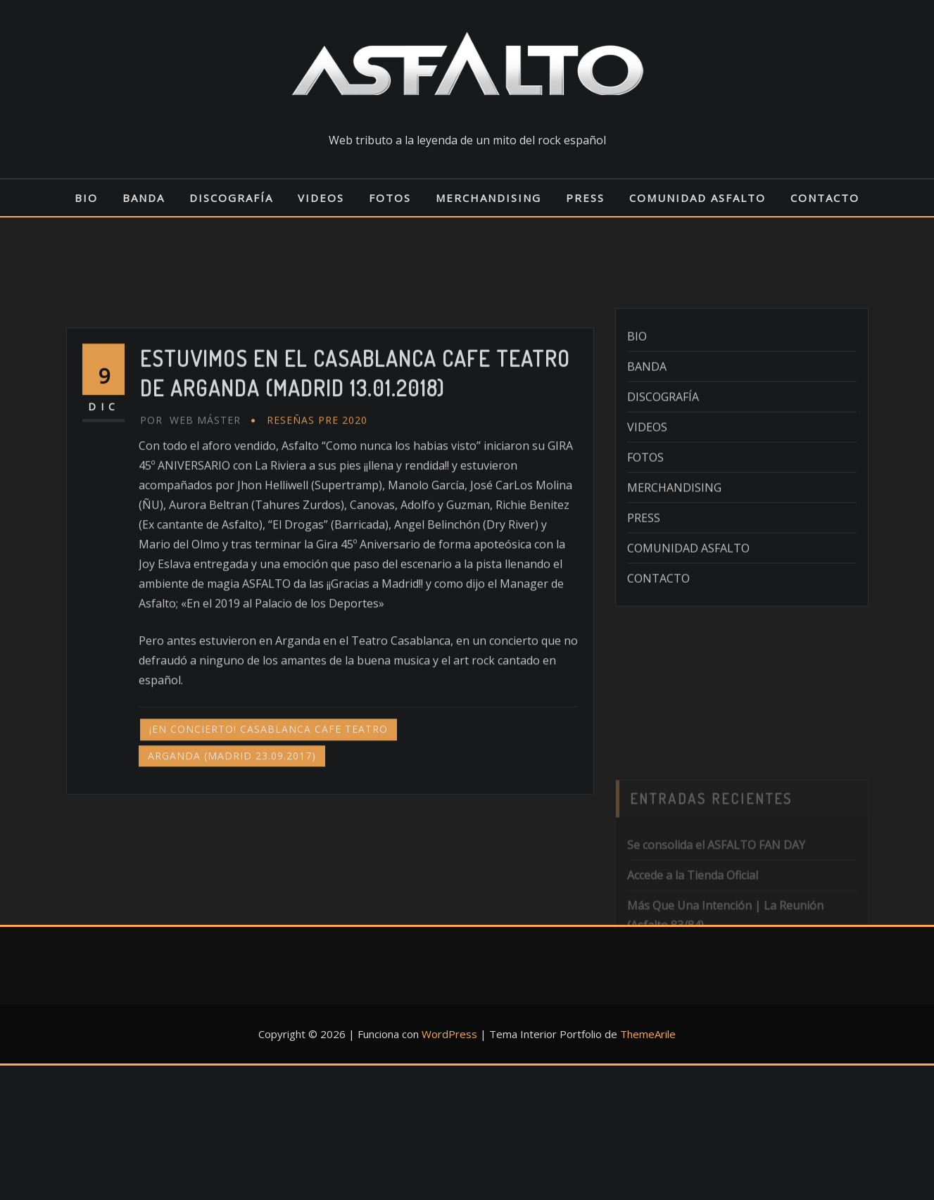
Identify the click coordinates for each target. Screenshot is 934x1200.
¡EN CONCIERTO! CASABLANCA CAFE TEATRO (268, 813)
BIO (86, 198)
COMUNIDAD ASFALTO (697, 198)
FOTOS (390, 198)
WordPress (449, 1034)
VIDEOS (321, 198)
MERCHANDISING (488, 198)
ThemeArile (648, 1034)
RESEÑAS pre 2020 (317, 504)
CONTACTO (824, 198)
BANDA (143, 198)
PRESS (585, 198)
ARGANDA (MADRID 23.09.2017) (232, 839)
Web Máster (190, 504)
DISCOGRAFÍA (231, 198)
